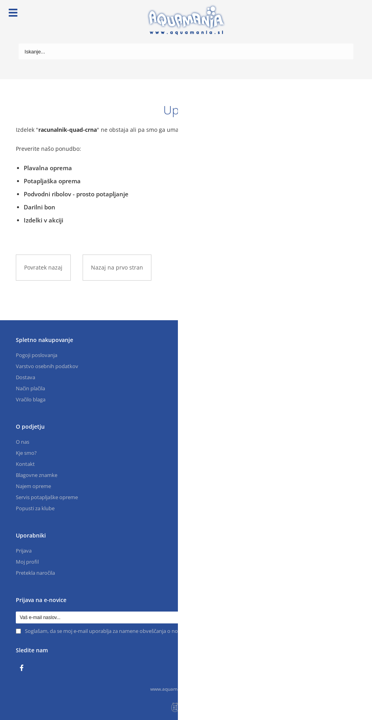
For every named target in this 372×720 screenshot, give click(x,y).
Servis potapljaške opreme (47, 497)
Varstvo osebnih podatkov (47, 366)
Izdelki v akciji (43, 220)
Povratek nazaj (43, 267)
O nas (22, 441)
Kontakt (25, 463)
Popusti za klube (35, 508)
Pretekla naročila (35, 572)
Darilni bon (39, 207)
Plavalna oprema (48, 168)
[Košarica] (347, 14)
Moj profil (27, 561)
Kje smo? (26, 452)
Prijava (24, 550)
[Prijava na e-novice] (350, 617)
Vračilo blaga (30, 399)
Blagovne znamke (36, 475)
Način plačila (30, 388)
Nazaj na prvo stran (117, 267)
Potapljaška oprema (52, 181)
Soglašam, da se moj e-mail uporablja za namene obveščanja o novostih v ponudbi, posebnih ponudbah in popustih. (161, 631)
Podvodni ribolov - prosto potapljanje (76, 194)
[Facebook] (24, 668)
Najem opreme (33, 486)
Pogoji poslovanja (36, 355)
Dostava (25, 377)
